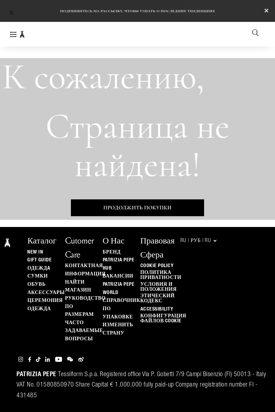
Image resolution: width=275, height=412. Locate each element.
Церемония (45, 300)
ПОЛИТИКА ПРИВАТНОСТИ (161, 275)
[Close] (266, 11)
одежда (39, 308)
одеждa (38, 268)
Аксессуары (45, 292)
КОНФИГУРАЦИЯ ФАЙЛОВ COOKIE (163, 318)
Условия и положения (158, 287)
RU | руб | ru (199, 240)
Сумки (37, 276)
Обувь (36, 284)
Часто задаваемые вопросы (84, 330)
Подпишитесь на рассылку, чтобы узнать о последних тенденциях (137, 11)
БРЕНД (112, 252)
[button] (12, 12)
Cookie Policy (157, 265)
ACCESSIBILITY (156, 309)
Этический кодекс (157, 298)
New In (35, 252)
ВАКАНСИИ (118, 276)
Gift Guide (39, 259)
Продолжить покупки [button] (137, 207)
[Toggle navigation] (13, 34)
